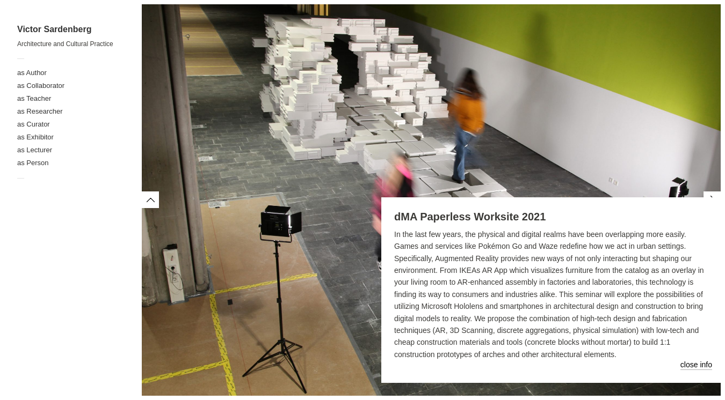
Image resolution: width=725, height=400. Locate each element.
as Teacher (34, 98)
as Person (33, 163)
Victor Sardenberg (54, 29)
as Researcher (40, 111)
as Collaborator (40, 86)
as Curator (33, 124)
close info (696, 364)
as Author (32, 73)
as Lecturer (34, 150)
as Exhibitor (35, 137)
